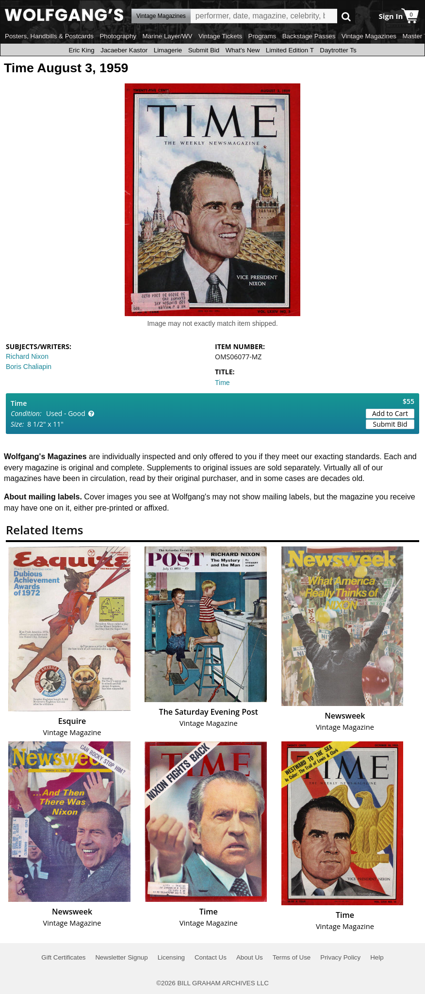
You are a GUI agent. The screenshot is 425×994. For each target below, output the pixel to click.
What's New (243, 50)
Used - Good (65, 413)
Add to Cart (390, 413)
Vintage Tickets (220, 36)
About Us (249, 957)
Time (222, 382)
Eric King (81, 50)
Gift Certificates (63, 957)
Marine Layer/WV (167, 36)
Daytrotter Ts (338, 50)
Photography (117, 36)
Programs (262, 36)
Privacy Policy (340, 957)
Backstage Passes (309, 36)
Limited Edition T (290, 50)
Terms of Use (292, 957)
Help (376, 957)
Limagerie (168, 50)
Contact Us (211, 957)
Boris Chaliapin (28, 366)
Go (346, 16)
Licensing (171, 957)
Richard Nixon (27, 356)
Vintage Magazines (369, 36)
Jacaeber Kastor (123, 50)
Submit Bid (203, 50)
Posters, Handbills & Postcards (49, 36)
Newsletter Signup (121, 957)
